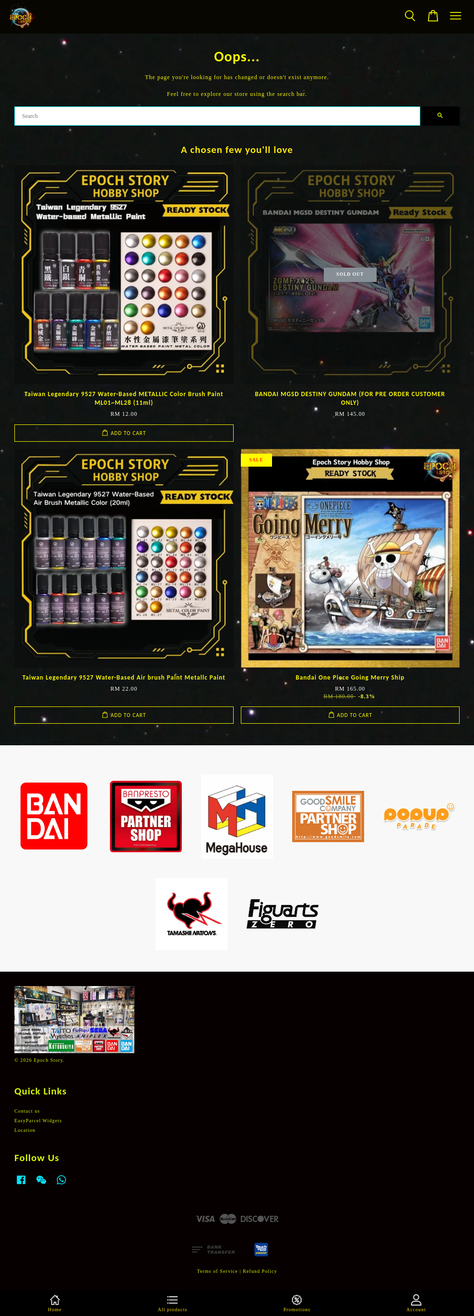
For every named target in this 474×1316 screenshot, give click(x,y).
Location (25, 1130)
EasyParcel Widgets (38, 1120)
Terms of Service (217, 1271)
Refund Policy (260, 1271)
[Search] (217, 116)
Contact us (27, 1111)
